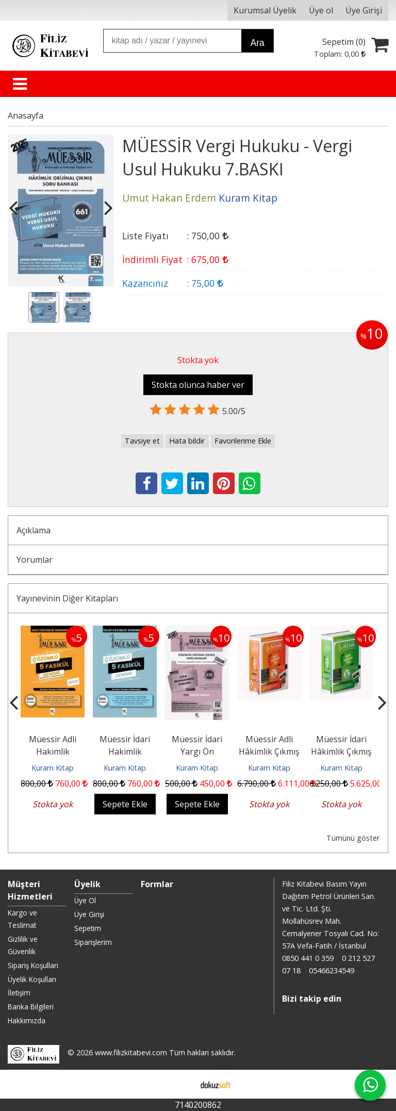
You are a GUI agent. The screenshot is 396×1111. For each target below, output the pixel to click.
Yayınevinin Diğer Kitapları (67, 598)
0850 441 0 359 (308, 958)
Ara (257, 43)
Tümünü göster (353, 838)
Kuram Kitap (52, 768)
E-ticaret (182, 1084)
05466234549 (331, 970)
